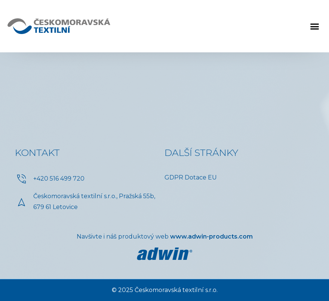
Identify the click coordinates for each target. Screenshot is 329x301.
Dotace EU (201, 177)
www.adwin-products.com (211, 236)
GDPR (173, 177)
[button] (315, 26)
